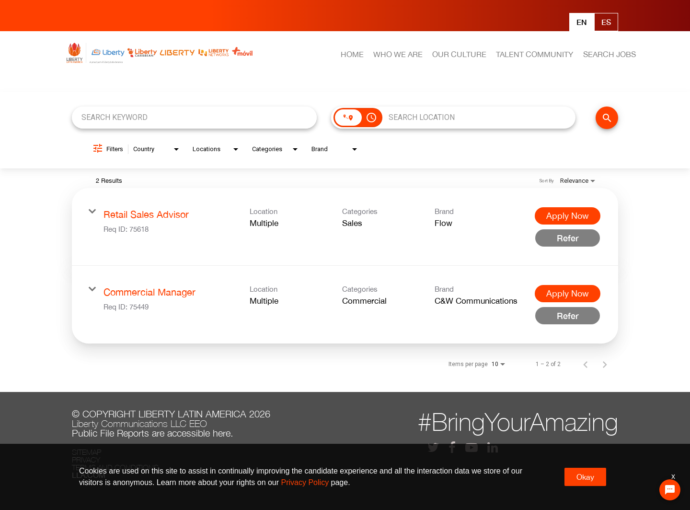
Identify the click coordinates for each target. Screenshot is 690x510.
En (581, 21)
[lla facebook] (452, 447)
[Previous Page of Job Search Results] (585, 364)
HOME (352, 54)
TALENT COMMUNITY (534, 54)
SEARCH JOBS (609, 54)
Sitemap (86, 452)
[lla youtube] (471, 447)
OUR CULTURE (459, 54)
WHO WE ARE (398, 54)
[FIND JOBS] (607, 118)
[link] (345, 227)
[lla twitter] (433, 447)
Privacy (86, 459)
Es (606, 21)
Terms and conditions (115, 467)
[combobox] (194, 117)
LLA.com (88, 475)
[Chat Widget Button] (669, 489)
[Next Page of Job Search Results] (604, 364)
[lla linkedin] (492, 447)
